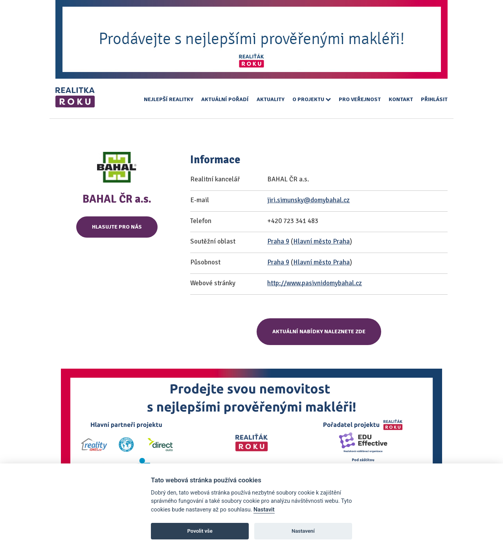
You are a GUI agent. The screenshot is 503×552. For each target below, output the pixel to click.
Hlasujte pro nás (117, 226)
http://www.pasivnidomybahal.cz (314, 283)
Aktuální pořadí (225, 99)
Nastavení (303, 531)
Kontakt (401, 99)
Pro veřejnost (360, 99)
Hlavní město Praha (321, 241)
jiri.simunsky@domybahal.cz (308, 200)
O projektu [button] (311, 99)
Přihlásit (434, 99)
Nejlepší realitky (168, 99)
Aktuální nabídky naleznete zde (318, 331)
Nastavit (264, 509)
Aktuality (271, 99)
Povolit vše (200, 531)
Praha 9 (278, 241)
